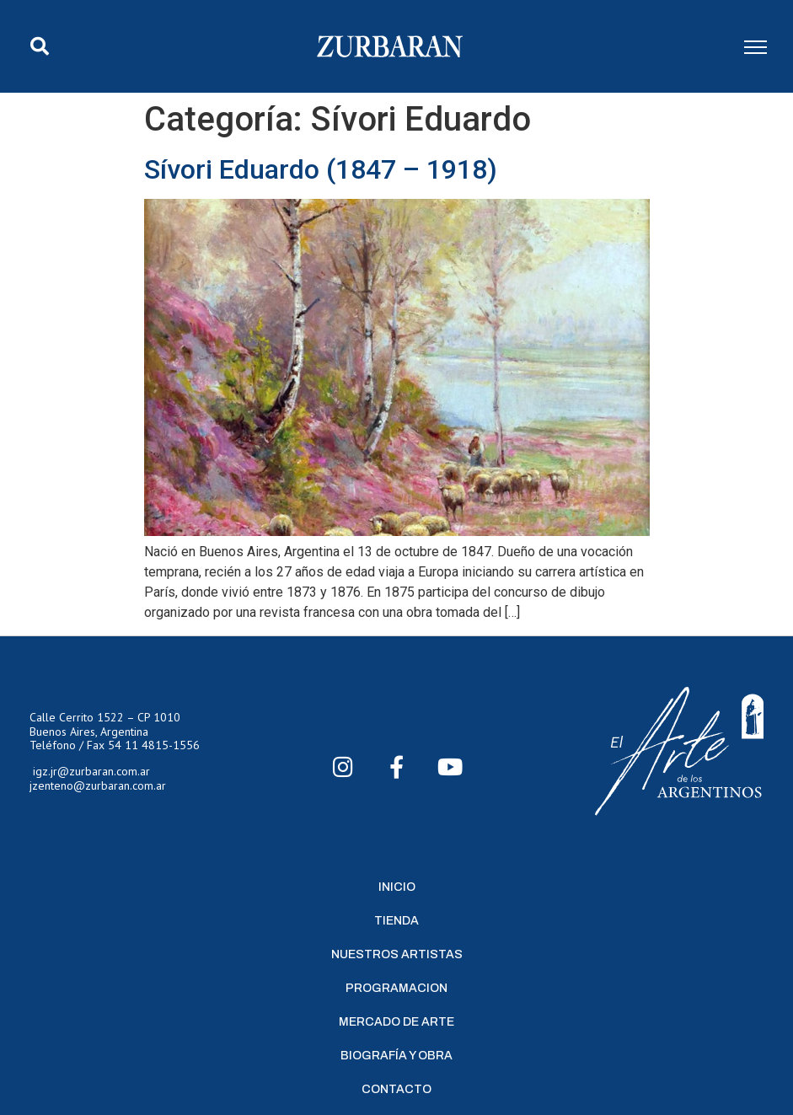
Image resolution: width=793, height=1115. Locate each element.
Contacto (396, 1089)
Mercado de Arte (396, 1022)
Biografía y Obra (396, 1055)
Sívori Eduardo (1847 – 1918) (320, 169)
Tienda (396, 920)
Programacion (396, 988)
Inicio (396, 887)
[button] (39, 46)
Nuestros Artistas (397, 954)
